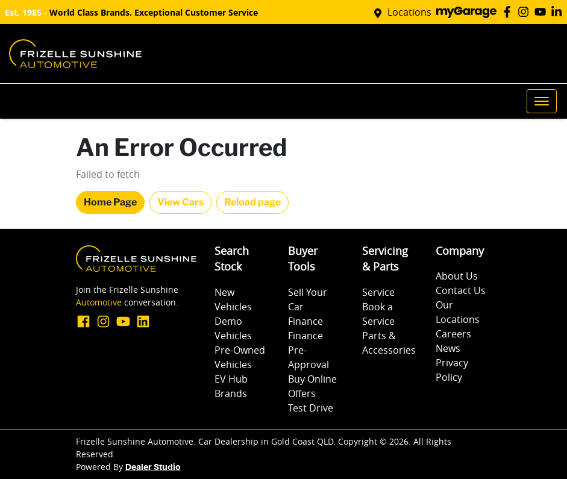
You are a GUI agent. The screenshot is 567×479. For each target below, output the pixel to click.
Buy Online (312, 379)
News (448, 348)
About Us (457, 276)
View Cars (180, 202)
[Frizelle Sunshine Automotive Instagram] (526, 11)
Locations (409, 12)
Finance (305, 321)
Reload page (252, 202)
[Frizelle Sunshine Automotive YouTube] (542, 11)
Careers (453, 333)
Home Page (110, 202)
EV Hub (231, 379)
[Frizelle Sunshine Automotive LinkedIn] (559, 11)
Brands (231, 393)
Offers (302, 393)
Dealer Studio (153, 467)
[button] (542, 101)
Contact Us (461, 290)
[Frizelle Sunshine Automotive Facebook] (509, 11)
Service (378, 292)
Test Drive (310, 408)
